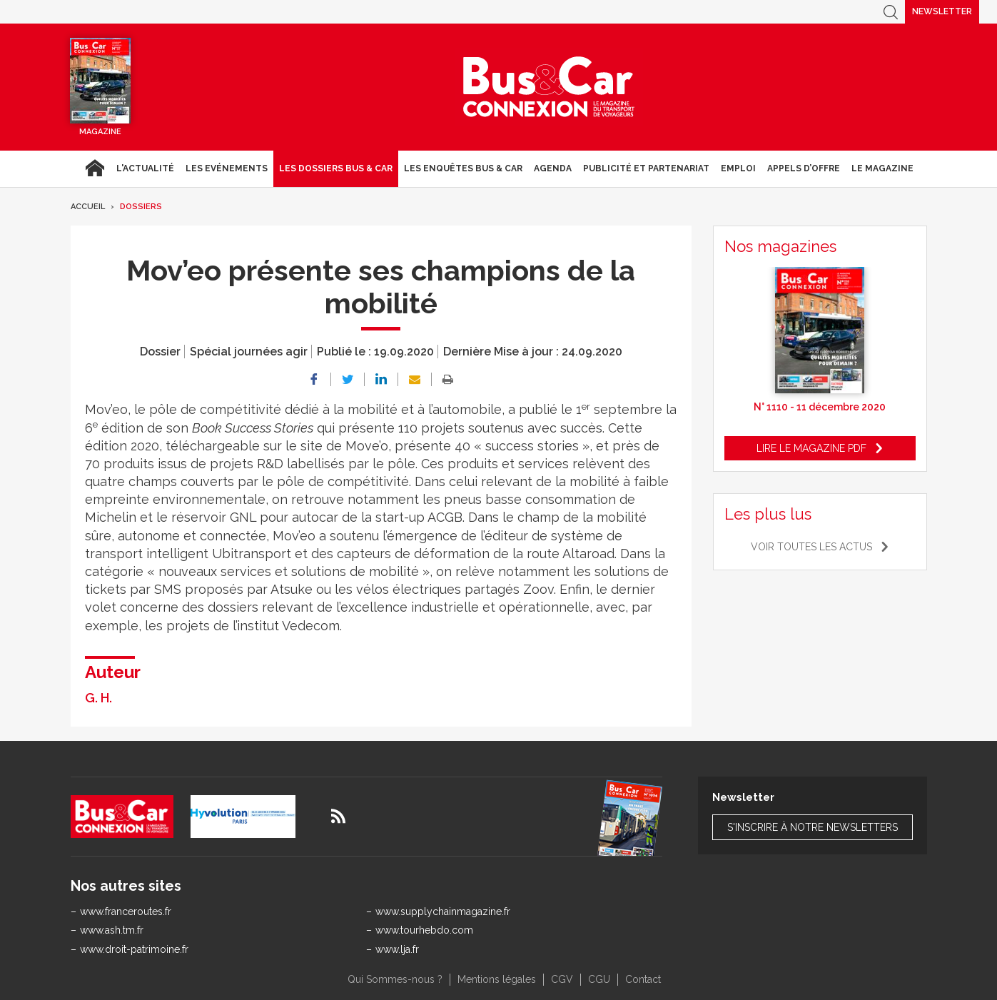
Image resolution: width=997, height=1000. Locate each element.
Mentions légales (496, 979)
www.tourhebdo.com (424, 930)
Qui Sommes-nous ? (395, 979)
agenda (553, 168)
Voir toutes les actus (811, 546)
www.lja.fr (397, 949)
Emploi (738, 168)
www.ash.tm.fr (111, 930)
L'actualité (145, 168)
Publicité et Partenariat (646, 168)
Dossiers (141, 206)
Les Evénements (227, 168)
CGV (562, 979)
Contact (643, 979)
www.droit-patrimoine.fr (134, 949)
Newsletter (942, 11)
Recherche (890, 12)
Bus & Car (549, 87)
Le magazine (882, 168)
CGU (599, 979)
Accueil (95, 168)
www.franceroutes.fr (125, 911)
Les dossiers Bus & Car (336, 168)
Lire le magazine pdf (811, 448)
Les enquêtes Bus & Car (463, 168)
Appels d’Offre (803, 168)
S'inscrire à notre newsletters (812, 827)
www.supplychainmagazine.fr (442, 911)
